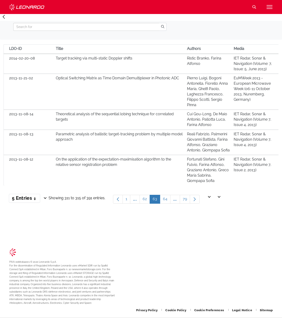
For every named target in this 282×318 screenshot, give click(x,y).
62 (146, 200)
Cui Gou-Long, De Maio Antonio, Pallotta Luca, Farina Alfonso (207, 119)
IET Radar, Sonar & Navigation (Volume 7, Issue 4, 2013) (252, 119)
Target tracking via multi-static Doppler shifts (94, 58)
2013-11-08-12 (21, 159)
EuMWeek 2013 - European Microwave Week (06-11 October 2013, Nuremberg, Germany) (252, 88)
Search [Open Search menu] (254, 7)
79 (186, 200)
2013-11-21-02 (21, 78)
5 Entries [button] (26, 199)
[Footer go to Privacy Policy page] (147, 310)
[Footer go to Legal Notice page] (242, 310)
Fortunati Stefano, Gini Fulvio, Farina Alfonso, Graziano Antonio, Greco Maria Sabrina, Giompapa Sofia (208, 170)
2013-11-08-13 (21, 134)
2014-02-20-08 (22, 58)
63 (156, 200)
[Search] (86, 27)
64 (166, 200)
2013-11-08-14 (21, 114)
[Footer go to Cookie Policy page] (176, 310)
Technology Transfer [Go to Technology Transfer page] (26, 7)
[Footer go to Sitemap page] (266, 310)
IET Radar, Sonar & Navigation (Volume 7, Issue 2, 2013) (252, 164)
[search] (163, 27)
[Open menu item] (269, 7)
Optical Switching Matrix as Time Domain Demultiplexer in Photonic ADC (117, 78)
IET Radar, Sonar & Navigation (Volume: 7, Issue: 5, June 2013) (253, 63)
